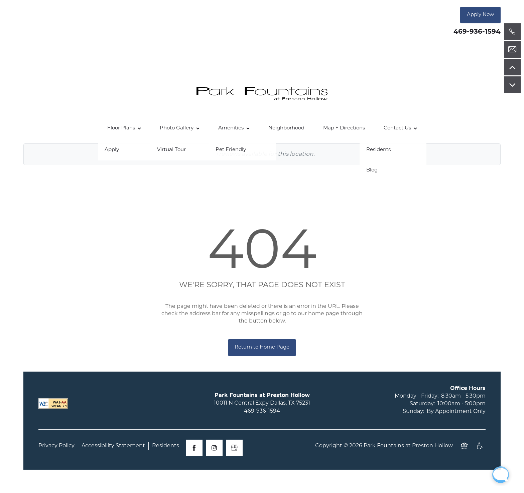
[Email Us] (512, 49)
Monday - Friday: (416, 396)
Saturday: (422, 404)
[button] (480, 15)
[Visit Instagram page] (214, 448)
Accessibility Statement (113, 446)
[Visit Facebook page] (194, 448)
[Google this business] (234, 448)
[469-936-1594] (512, 31)
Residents (165, 446)
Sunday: (413, 411)
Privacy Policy (56, 446)
